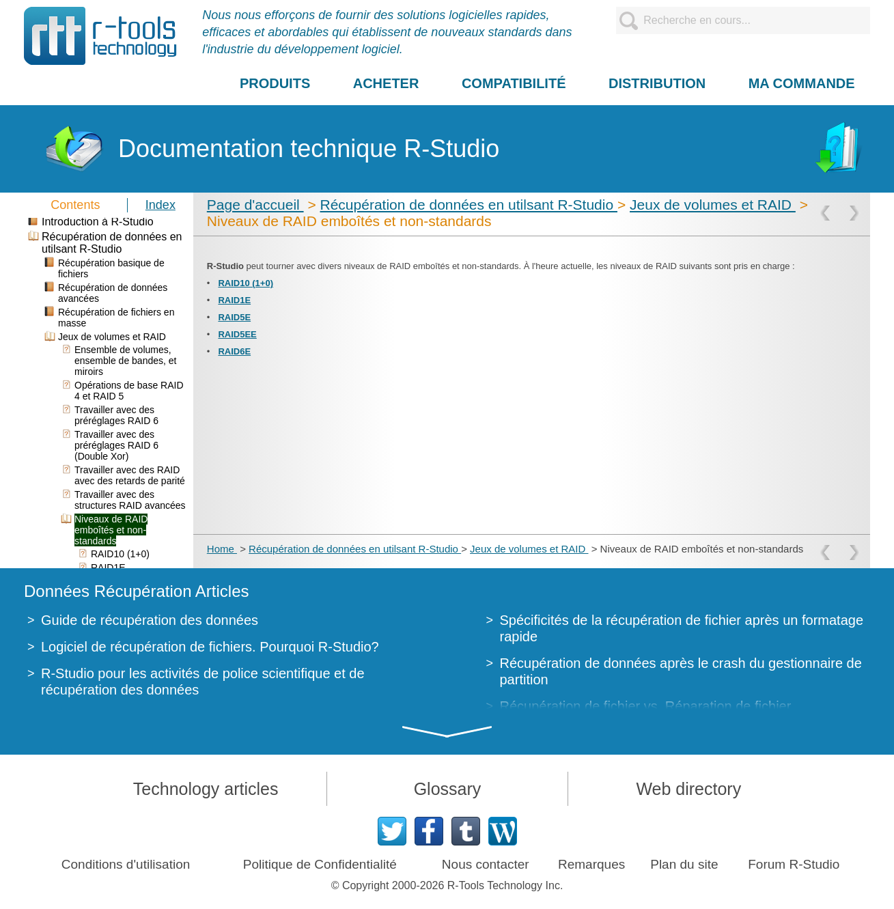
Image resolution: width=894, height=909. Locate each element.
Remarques (591, 864)
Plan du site (684, 864)
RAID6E (234, 351)
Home (222, 549)
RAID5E (234, 317)
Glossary (447, 788)
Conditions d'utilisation (125, 864)
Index (160, 205)
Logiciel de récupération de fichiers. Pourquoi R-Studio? (210, 646)
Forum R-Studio (793, 864)
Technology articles (206, 788)
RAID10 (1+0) (245, 283)
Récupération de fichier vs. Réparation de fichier (646, 706)
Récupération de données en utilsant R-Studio (468, 204)
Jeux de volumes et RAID (713, 204)
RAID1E (234, 300)
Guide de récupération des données (149, 620)
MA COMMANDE (802, 83)
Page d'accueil (255, 204)
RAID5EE (237, 334)
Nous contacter (485, 864)
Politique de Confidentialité (320, 864)
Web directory (688, 788)
